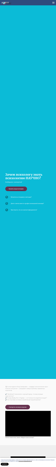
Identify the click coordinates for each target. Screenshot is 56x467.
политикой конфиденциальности (25, 461)
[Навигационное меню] (53, 2)
